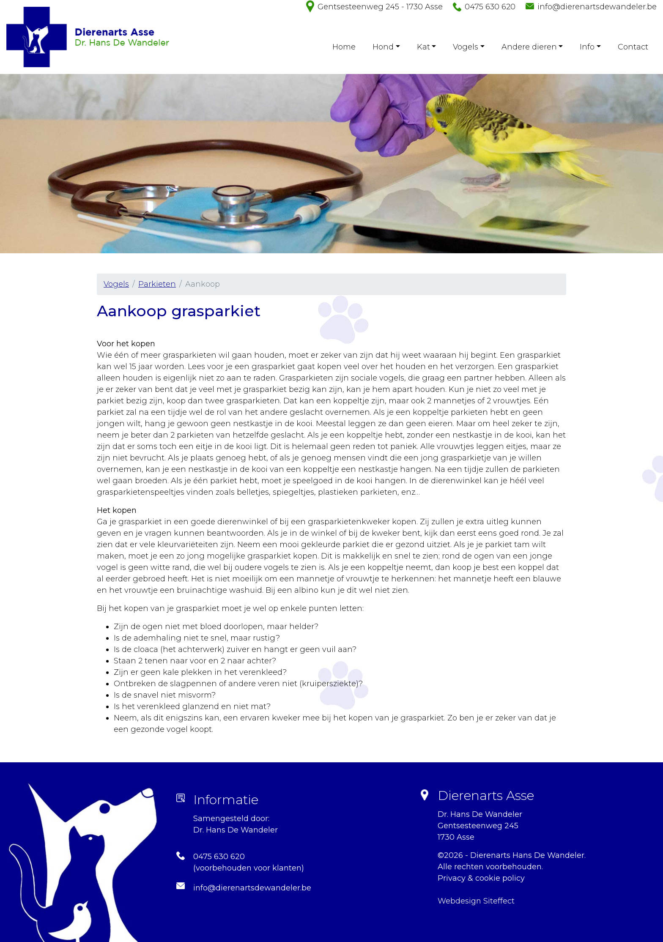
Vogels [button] (465, 47)
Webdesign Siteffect (476, 901)
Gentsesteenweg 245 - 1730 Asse (380, 6)
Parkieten (157, 284)
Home (344, 47)
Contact (633, 47)
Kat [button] (423, 47)
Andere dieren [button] (529, 47)
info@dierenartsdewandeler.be (597, 6)
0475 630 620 (490, 6)
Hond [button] (383, 47)
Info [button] (587, 47)
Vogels (116, 284)
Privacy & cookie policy (481, 878)
